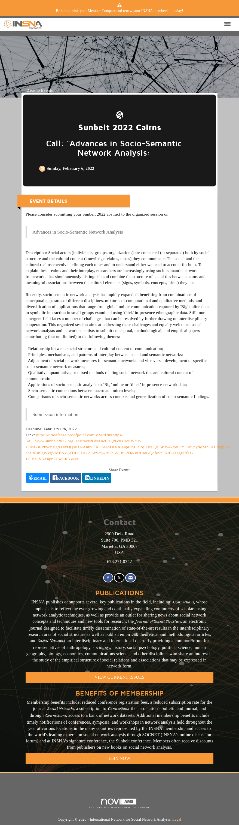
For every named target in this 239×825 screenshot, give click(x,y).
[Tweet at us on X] (119, 578)
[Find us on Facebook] (108, 578)
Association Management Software (119, 804)
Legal (176, 819)
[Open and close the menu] (138, 24)
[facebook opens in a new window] (65, 478)
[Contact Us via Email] (130, 578)
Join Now (119, 758)
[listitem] (119, 11)
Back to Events (37, 90)
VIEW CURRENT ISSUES (120, 677)
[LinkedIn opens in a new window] (96, 478)
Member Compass (101, 11)
